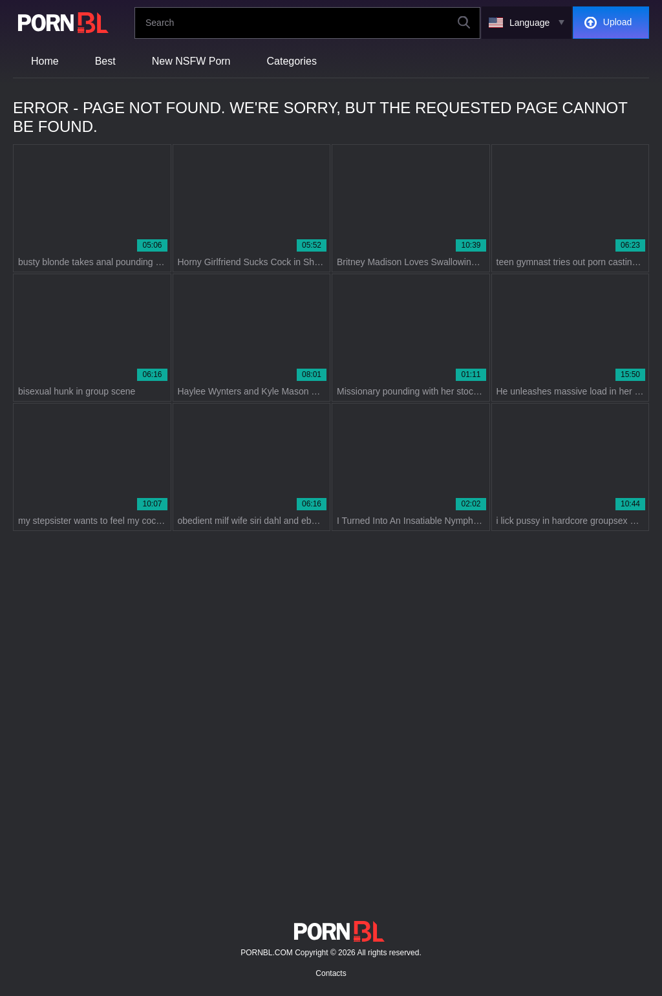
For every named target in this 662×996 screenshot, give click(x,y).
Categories (292, 61)
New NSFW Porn (191, 61)
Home (45, 61)
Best (105, 61)
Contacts (330, 973)
